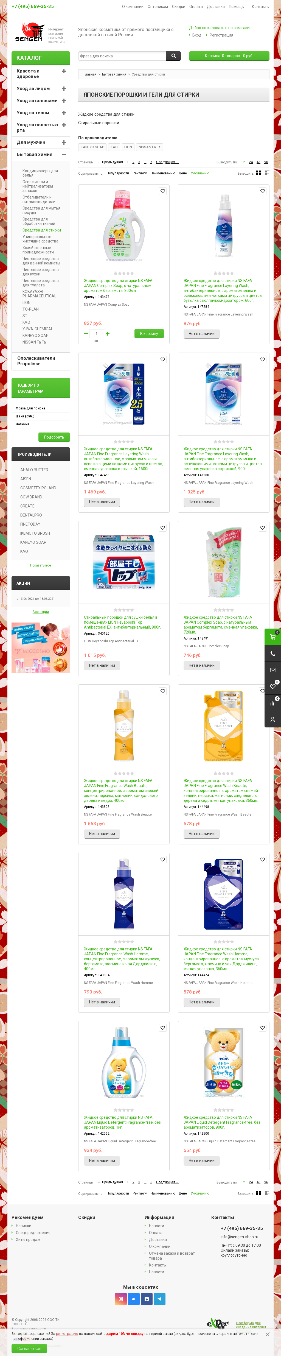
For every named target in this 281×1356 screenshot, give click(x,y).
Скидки (178, 6)
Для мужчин (31, 142)
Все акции (41, 612)
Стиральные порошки (98, 122)
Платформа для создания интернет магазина (251, 1327)
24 (251, 162)
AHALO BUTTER (34, 470)
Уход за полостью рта (37, 127)
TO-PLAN (29, 309)
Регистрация (221, 35)
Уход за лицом (33, 88)
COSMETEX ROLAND (38, 488)
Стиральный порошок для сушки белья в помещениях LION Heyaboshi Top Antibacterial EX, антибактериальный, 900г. (122, 622)
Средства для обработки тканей (37, 221)
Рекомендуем (28, 1217)
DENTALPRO (31, 515)
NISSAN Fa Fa (150, 147)
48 (258, 162)
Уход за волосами (37, 100)
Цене (183, 173)
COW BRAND (31, 497)
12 (243, 162)
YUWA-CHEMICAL (36, 329)
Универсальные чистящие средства (38, 239)
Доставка (216, 6)
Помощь (238, 6)
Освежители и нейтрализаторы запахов (36, 186)
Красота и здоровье (28, 73)
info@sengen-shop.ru (239, 1237)
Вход (196, 35)
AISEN (25, 479)
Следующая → (167, 162)
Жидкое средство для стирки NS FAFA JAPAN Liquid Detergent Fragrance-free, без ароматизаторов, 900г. (222, 1122)
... (145, 162)
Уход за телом (33, 112)
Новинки (23, 1226)
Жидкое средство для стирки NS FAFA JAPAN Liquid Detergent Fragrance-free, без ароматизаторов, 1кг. (122, 1122)
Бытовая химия (34, 154)
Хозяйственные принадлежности (36, 249)
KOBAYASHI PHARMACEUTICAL (37, 293)
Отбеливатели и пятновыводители (37, 199)
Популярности (118, 173)
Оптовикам (158, 6)
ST (23, 316)
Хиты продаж (28, 1239)
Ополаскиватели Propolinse (36, 360)
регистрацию (67, 1334)
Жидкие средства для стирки (106, 114)
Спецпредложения (33, 1233)
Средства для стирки (40, 230)
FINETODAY (30, 524)
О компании (133, 6)
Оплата (196, 6)
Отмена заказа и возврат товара (172, 1255)
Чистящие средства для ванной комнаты (39, 260)
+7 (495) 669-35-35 (33, 6)
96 (266, 162)
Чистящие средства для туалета (39, 282)
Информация (159, 1217)
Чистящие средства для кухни (39, 271)
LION (128, 147)
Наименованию (163, 173)
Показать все (40, 565)
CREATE (27, 506)
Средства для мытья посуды (39, 210)
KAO (114, 147)
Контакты (260, 6)
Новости (156, 1226)
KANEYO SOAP (92, 147)
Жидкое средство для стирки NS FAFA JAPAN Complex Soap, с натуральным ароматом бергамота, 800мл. (118, 285)
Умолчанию (200, 173)
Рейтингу (140, 173)
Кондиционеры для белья (38, 173)
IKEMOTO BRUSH (35, 533)
